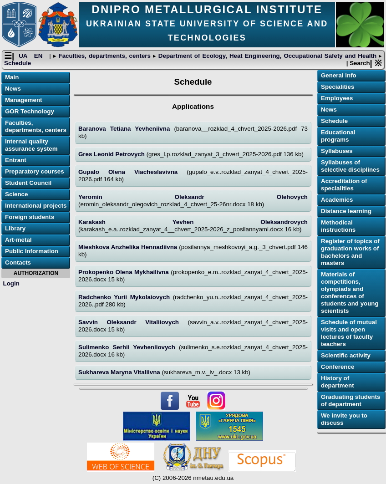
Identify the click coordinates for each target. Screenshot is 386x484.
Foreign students (29, 217)
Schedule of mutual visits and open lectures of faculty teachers (349, 333)
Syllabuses (337, 151)
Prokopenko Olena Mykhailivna (124, 272)
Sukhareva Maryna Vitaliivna (120, 372)
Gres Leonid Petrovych (112, 154)
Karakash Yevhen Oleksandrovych (193, 222)
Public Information (31, 251)
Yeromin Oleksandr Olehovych (193, 197)
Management (23, 100)
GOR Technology (29, 111)
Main (12, 77)
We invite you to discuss (344, 420)
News (13, 89)
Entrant (15, 160)
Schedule (17, 63)
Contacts (18, 263)
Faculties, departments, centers (104, 56)
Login (11, 283)
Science (16, 194)
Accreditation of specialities (344, 185)
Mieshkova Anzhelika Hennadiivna (128, 247)
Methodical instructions (338, 226)
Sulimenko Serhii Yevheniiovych (128, 347)
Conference (337, 367)
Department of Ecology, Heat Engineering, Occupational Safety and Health (267, 56)
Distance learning (346, 211)
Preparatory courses (34, 171)
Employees (337, 98)
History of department (337, 382)
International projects (36, 206)
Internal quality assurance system (31, 145)
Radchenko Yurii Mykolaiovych (125, 297)
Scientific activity (346, 355)
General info (338, 75)
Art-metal (18, 240)
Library (15, 228)
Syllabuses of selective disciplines (350, 166)
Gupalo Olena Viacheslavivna (132, 171)
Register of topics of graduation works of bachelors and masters (350, 252)
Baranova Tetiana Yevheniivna (126, 129)
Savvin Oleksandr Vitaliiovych (133, 322)
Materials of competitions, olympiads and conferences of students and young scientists (350, 293)
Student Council (28, 183)
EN (39, 56)
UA (24, 56)
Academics (337, 200)
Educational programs (338, 136)
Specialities (337, 87)
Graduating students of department (350, 401)
